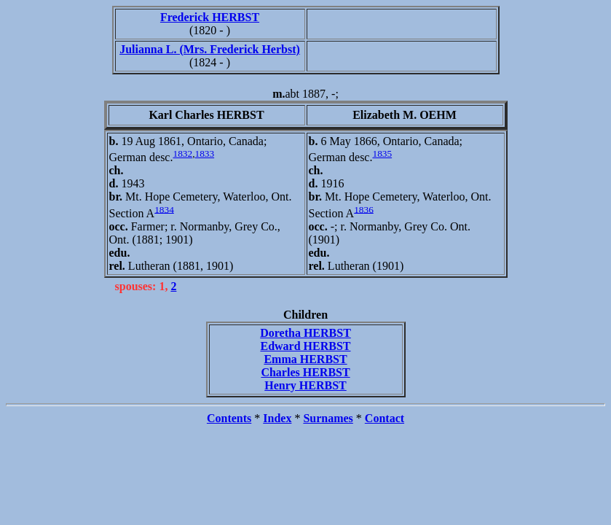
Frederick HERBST (209, 17)
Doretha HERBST (305, 333)
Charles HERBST (305, 372)
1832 (182, 153)
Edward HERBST (305, 346)
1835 (382, 153)
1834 (164, 208)
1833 (204, 153)
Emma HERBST (305, 359)
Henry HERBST (305, 385)
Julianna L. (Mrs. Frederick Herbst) (209, 49)
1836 (364, 208)
